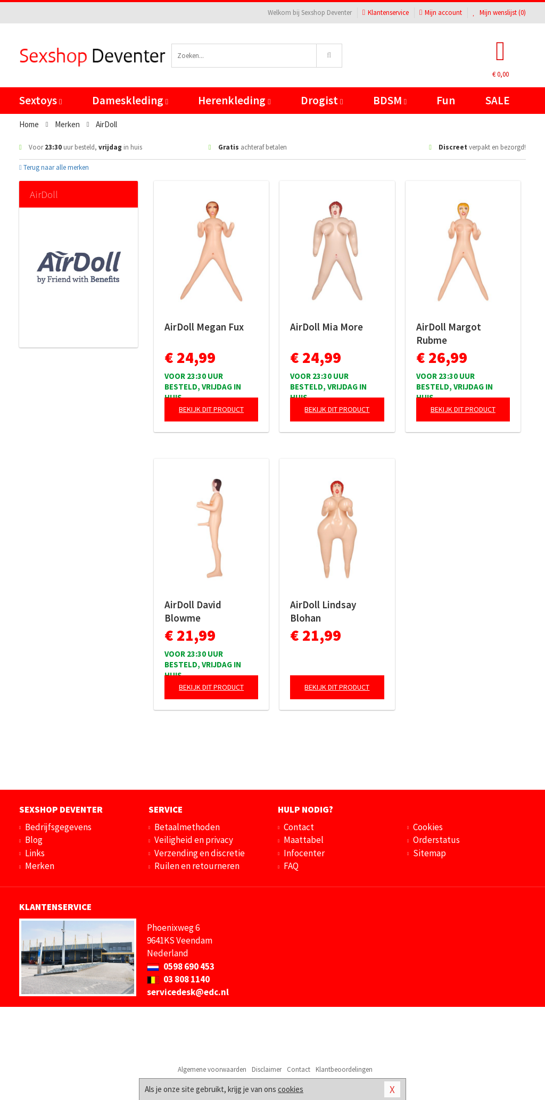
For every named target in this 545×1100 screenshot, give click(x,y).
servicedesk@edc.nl (188, 992)
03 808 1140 (178, 979)
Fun (445, 100)
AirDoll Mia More (326, 326)
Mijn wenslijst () (499, 12)
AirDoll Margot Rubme (448, 333)
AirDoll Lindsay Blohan (323, 611)
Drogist (322, 100)
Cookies (428, 827)
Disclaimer (267, 1069)
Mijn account (440, 12)
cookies (290, 1089)
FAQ (291, 866)
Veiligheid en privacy (193, 840)
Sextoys (40, 100)
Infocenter (304, 853)
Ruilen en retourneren (197, 866)
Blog (34, 840)
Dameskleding (130, 100)
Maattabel (304, 840)
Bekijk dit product (211, 409)
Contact (299, 827)
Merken (39, 866)
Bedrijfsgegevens (58, 827)
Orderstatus (436, 840)
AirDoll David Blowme (192, 611)
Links (35, 853)
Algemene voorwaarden (212, 1069)
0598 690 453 (180, 966)
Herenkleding (234, 100)
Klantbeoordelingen (344, 1069)
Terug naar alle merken (54, 167)
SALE (497, 100)
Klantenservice (385, 12)
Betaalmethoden (187, 827)
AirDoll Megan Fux (204, 326)
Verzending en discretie (199, 853)
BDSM (390, 100)
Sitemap (429, 853)
